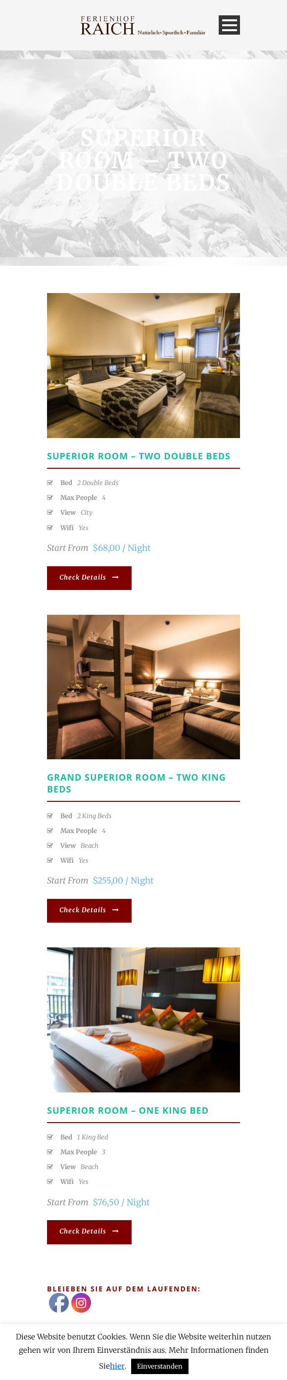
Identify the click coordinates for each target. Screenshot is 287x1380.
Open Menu (229, 25)
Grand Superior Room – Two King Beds (136, 782)
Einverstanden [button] (160, 1366)
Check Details (89, 577)
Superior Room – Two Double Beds (139, 456)
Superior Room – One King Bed (128, 1110)
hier (117, 1366)
